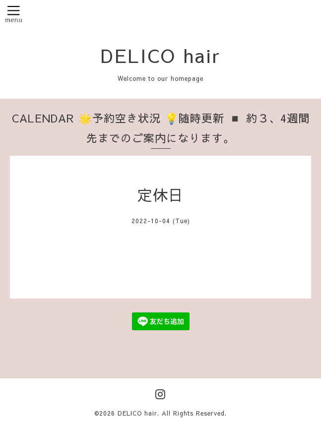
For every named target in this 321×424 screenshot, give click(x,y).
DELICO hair (161, 55)
